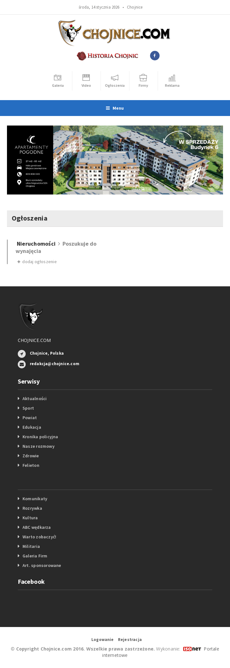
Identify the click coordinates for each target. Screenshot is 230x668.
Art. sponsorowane (42, 565)
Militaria (31, 546)
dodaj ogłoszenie (37, 261)
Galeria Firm (35, 556)
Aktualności (35, 398)
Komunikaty (35, 498)
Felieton (31, 465)
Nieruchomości (36, 243)
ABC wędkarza (37, 527)
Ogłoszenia (30, 218)
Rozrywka (32, 508)
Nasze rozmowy (39, 446)
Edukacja (32, 427)
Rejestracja (130, 639)
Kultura (30, 518)
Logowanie (102, 639)
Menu (115, 108)
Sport (28, 408)
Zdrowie (31, 456)
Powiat (30, 417)
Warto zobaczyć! (39, 537)
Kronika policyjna (40, 437)
